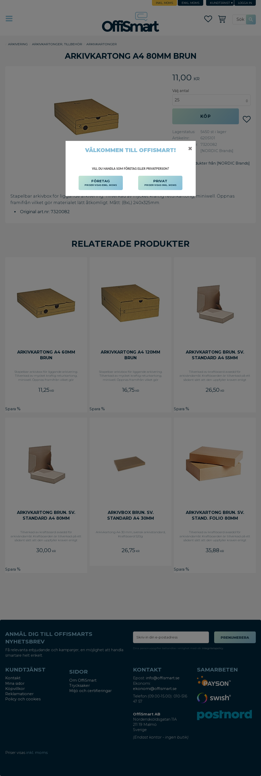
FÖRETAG (101, 183)
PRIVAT (160, 183)
